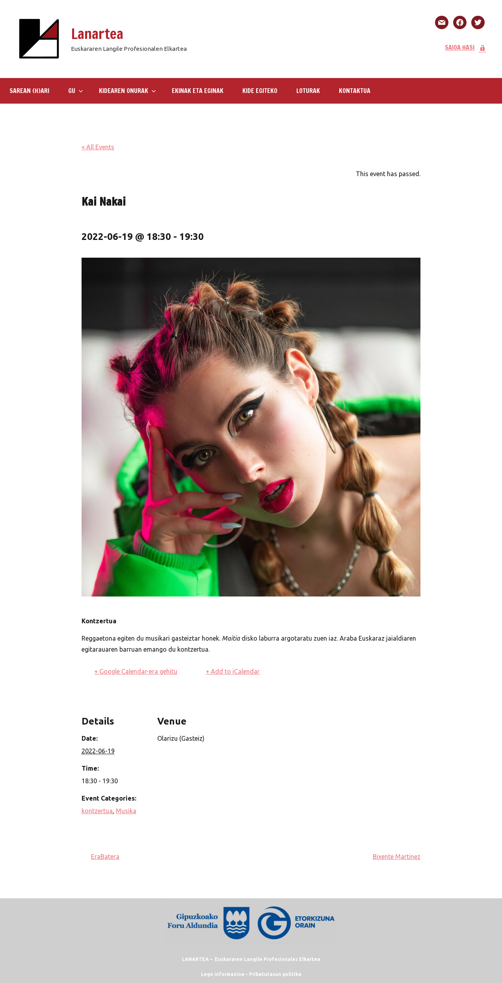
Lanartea (97, 34)
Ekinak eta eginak (197, 90)
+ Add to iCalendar (233, 671)
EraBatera (105, 856)
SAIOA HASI (465, 47)
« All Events (98, 147)
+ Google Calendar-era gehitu (135, 671)
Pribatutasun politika (275, 974)
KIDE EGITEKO (259, 90)
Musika (126, 810)
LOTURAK (308, 90)
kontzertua (97, 810)
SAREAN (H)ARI (29, 90)
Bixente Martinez (396, 856)
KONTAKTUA (354, 90)
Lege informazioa (222, 974)
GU (75, 90)
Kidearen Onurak (127, 90)
